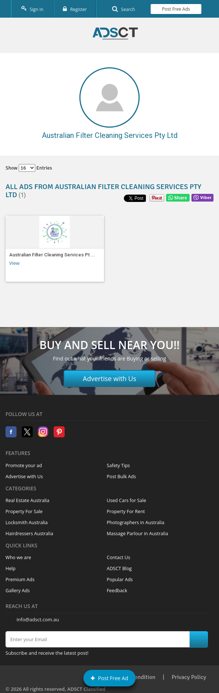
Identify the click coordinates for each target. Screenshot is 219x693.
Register (75, 9)
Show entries (29, 168)
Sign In (32, 9)
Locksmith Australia (27, 522)
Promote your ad (24, 465)
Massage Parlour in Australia (137, 533)
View (14, 263)
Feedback (117, 590)
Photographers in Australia (136, 522)
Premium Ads (20, 579)
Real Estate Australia (27, 500)
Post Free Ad (109, 678)
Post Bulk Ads (121, 476)
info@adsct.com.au (38, 619)
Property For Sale (24, 511)
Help (10, 568)
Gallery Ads (18, 590)
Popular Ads (120, 579)
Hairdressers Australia (29, 533)
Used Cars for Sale (126, 500)
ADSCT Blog (119, 568)
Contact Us (118, 557)
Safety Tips (118, 465)
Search (123, 9)
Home (115, 33)
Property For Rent (126, 511)
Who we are (18, 557)
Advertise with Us (109, 378)
